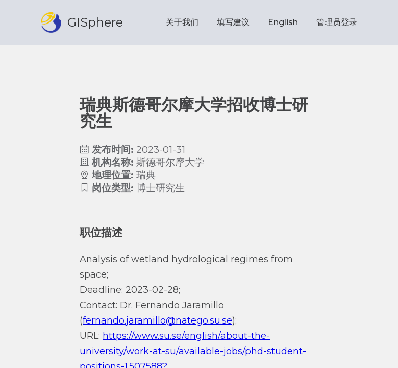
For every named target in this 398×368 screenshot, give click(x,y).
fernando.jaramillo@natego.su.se (157, 320)
